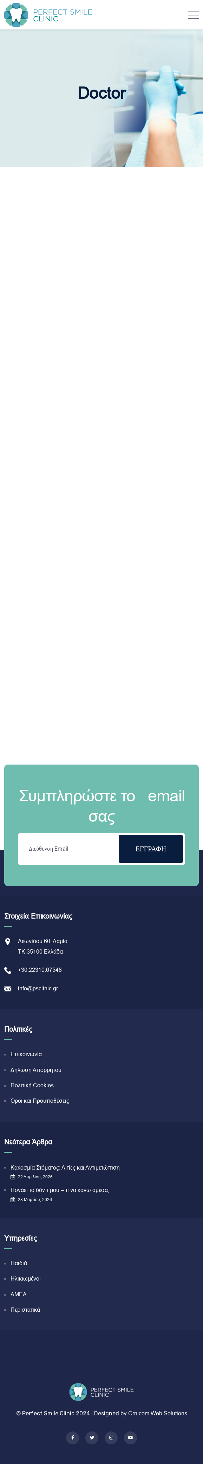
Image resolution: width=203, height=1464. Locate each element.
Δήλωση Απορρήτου (36, 1070)
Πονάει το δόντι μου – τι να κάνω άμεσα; (60, 1190)
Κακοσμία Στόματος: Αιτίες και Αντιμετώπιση (65, 1168)
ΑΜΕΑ (19, 1294)
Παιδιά (19, 1263)
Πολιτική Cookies (32, 1085)
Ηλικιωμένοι (26, 1279)
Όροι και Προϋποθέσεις (40, 1101)
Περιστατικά (25, 1310)
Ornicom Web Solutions (157, 1413)
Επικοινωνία (26, 1054)
